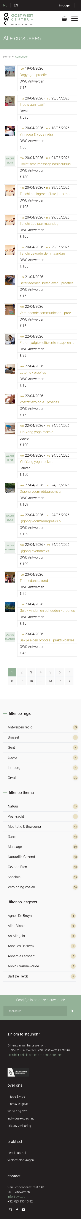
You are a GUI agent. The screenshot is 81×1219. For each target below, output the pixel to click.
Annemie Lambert (21, 956)
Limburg (14, 768)
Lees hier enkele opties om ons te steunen (35, 1055)
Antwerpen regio (20, 727)
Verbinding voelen (21, 887)
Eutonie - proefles (33, 372)
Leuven (13, 758)
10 (31, 681)
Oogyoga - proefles (34, 75)
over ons (15, 1085)
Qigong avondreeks (34, 551)
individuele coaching (21, 1118)
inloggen (65, 5)
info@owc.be (16, 1196)
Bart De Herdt (18, 976)
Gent (11, 747)
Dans (12, 837)
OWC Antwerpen (32, 81)
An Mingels (16, 936)
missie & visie (16, 1096)
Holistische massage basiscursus (45, 164)
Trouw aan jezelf (32, 104)
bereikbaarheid (17, 1153)
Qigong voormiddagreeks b (40, 521)
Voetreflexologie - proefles (39, 402)
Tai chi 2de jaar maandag (39, 224)
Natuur (13, 806)
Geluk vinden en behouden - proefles (47, 611)
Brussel (13, 737)
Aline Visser (16, 926)
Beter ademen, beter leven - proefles (46, 283)
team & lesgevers (19, 1104)
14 (59, 681)
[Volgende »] (69, 681)
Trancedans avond (34, 581)
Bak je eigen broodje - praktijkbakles (47, 640)
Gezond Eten (17, 867)
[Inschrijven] (72, 1011)
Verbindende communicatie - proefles (48, 313)
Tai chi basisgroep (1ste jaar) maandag (49, 194)
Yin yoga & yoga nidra (36, 134)
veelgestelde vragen (21, 1160)
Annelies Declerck (21, 946)
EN (16, 5)
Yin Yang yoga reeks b (36, 462)
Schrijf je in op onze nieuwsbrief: (40, 1000)
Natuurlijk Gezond (21, 857)
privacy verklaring (19, 1125)
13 (50, 681)
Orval (24, 111)
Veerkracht (16, 816)
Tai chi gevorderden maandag (42, 253)
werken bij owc (17, 1111)
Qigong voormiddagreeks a (40, 491)
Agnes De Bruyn (20, 916)
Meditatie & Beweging (24, 826)
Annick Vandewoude (23, 966)
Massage (15, 847)
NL (5, 5)
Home (7, 56)
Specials (14, 877)
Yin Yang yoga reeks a (36, 432)
